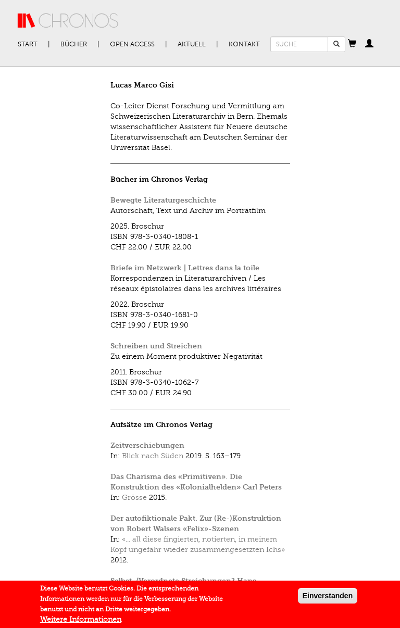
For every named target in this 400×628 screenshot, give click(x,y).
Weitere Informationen (80, 622)
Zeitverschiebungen (147, 445)
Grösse (134, 497)
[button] (352, 44)
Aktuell (192, 44)
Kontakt (244, 44)
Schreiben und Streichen (156, 346)
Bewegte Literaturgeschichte (163, 200)
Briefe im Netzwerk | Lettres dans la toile (184, 267)
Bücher (73, 44)
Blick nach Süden (152, 456)
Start (28, 44)
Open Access (132, 44)
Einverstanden (328, 598)
